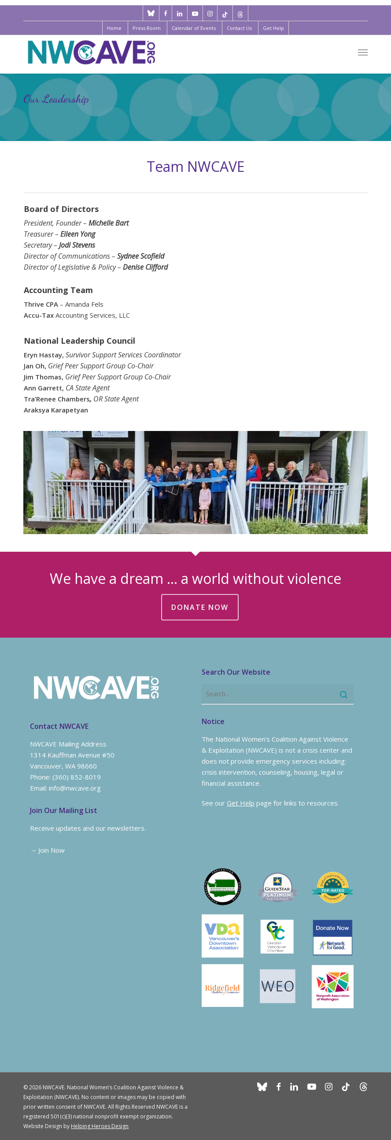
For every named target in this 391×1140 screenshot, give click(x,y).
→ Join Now (47, 850)
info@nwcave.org (75, 788)
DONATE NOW (200, 607)
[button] (363, 52)
